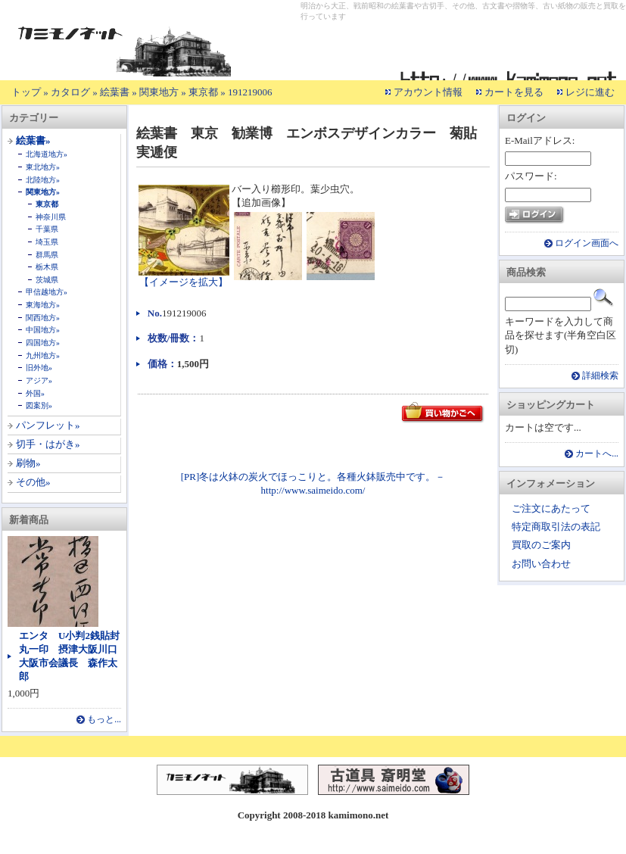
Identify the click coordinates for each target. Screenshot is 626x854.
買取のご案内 (541, 544)
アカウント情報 (428, 92)
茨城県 (47, 280)
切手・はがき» (48, 444)
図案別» (39, 405)
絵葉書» (33, 140)
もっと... (104, 720)
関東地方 (159, 92)
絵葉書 (114, 92)
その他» (33, 482)
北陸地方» (43, 180)
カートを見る (513, 92)
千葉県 (47, 229)
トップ (26, 92)
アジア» (39, 380)
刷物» (28, 463)
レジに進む (590, 92)
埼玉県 (47, 242)
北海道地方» (46, 154)
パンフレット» (48, 425)
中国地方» (43, 330)
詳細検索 (600, 376)
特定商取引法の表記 (556, 526)
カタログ (70, 92)
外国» (35, 393)
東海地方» (43, 305)
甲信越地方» (46, 292)
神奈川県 (51, 217)
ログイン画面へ (586, 243)
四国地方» (43, 342)
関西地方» (43, 317)
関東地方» (43, 192)
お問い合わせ (541, 563)
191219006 (250, 92)
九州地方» (43, 355)
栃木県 (47, 267)
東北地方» (43, 167)
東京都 (203, 92)
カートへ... (596, 454)
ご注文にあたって (551, 508)
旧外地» (39, 367)
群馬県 (47, 255)
